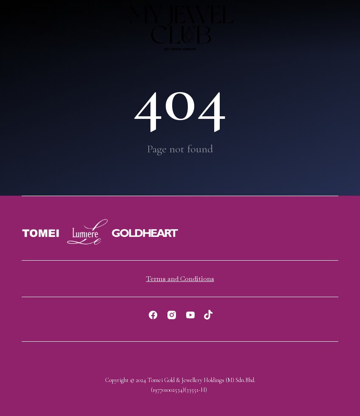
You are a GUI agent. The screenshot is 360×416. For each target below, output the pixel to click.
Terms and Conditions (180, 278)
